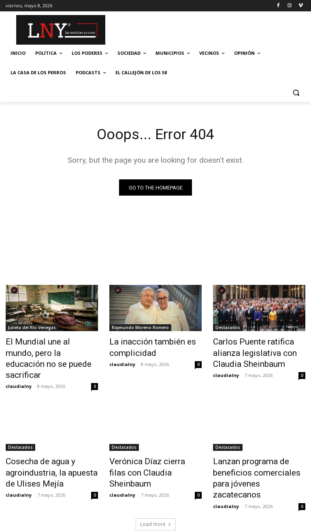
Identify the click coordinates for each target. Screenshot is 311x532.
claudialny (19, 370)
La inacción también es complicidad (144, 346)
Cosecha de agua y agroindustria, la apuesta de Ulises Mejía (48, 454)
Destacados (227, 329)
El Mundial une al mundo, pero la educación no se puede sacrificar (51, 351)
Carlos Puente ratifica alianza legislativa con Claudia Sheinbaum (257, 351)
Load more (155, 490)
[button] (295, 92)
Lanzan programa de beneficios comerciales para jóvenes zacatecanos (256, 454)
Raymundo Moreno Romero (140, 329)
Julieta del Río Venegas (32, 329)
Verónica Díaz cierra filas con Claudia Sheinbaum (153, 449)
